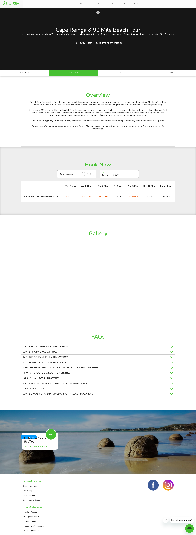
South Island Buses (30, 512)
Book (33, 3)
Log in (188, 4)
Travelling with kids (58, 517)
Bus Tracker (64, 3)
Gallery (122, 86)
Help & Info (140, 4)
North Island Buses (30, 508)
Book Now (73, 86)
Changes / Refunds (58, 503)
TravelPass (113, 4)
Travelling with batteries (61, 512)
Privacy (170, 529)
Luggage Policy (57, 508)
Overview (24, 86)
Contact (126, 4)
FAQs (171, 86)
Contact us (83, 503)
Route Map (27, 503)
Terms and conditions (152, 529)
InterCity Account (57, 498)
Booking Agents (85, 498)
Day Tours (86, 4)
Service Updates (29, 498)
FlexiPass (99, 4)
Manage (46, 3)
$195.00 (118, 210)
